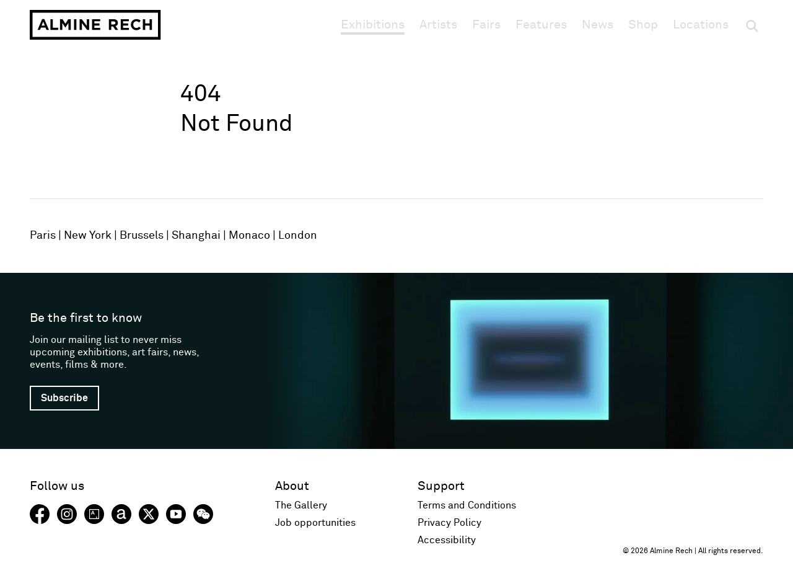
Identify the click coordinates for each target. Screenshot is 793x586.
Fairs (486, 25)
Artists (438, 25)
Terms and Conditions (467, 505)
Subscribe (64, 398)
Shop (643, 24)
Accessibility (447, 540)
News (597, 25)
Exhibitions (373, 25)
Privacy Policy (449, 523)
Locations (701, 25)
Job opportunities (315, 523)
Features (541, 25)
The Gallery (301, 505)
